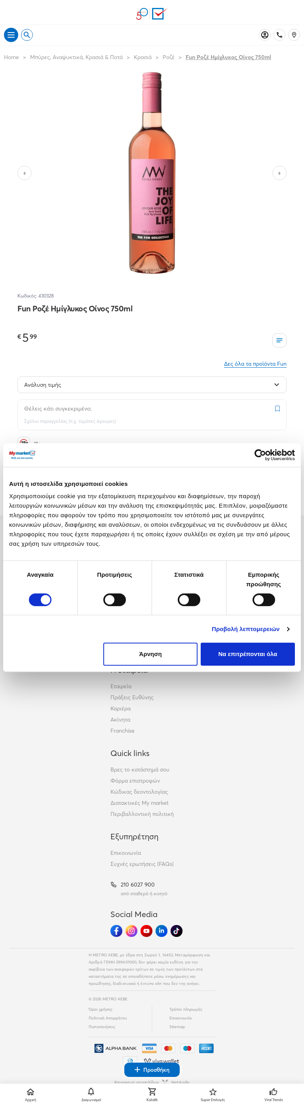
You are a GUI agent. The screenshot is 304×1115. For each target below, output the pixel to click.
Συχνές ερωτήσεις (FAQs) (142, 863)
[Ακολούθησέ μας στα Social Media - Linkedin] (161, 931)
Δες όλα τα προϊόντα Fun (255, 364)
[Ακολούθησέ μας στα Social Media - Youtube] (146, 931)
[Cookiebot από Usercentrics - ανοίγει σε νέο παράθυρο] (260, 455)
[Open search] (27, 35)
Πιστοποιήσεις (102, 1026)
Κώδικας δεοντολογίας (139, 791)
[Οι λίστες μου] (279, 340)
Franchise (122, 730)
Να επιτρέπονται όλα (247, 654)
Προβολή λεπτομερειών (246, 629)
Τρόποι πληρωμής (185, 1009)
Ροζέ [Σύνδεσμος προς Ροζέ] (169, 57)
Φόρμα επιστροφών (135, 780)
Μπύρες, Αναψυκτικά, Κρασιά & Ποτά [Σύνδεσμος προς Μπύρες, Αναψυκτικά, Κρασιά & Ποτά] (76, 57)
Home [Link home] (11, 57)
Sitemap (177, 1026)
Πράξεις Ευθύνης (132, 697)
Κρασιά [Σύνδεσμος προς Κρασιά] (143, 57)
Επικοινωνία (125, 852)
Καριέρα (120, 708)
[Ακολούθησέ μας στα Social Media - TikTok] (176, 931)
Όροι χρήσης (100, 1009)
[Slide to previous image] (24, 173)
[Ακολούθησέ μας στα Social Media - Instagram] (131, 931)
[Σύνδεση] (265, 35)
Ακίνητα (120, 719)
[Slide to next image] (279, 173)
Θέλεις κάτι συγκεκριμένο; (57, 408)
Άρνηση (150, 654)
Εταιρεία (120, 686)
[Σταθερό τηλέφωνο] (279, 35)
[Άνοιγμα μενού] (11, 35)
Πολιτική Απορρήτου (108, 1018)
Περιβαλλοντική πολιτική (142, 814)
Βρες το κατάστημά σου (139, 769)
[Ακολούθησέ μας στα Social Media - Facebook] (116, 931)
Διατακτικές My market (139, 802)
